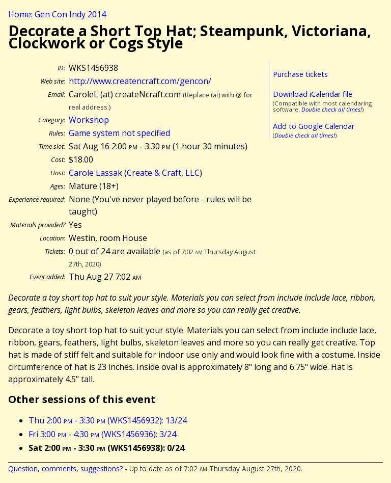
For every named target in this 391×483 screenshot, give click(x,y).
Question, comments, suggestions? (65, 468)
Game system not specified (119, 133)
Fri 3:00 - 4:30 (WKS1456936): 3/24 (102, 434)
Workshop (89, 119)
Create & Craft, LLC (163, 172)
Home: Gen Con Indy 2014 (57, 14)
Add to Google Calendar (313, 126)
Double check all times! (331, 109)
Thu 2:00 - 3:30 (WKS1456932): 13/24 (108, 420)
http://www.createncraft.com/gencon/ (140, 81)
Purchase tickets (300, 74)
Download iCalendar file (312, 94)
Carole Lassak (95, 172)
